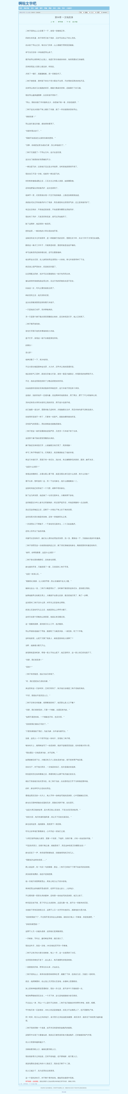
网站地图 (64, 1092)
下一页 (68, 22)
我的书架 (26, 8)
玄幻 (32, 8)
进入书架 (74, 22)
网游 (50, 8)
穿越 (45, 8)
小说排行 (69, 8)
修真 (36, 8)
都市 (41, 8)
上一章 (52, 22)
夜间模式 (105, 12)
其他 (59, 8)
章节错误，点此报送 (32, 1081)
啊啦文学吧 (27, 3)
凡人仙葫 (28, 12)
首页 (20, 8)
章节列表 (60, 22)
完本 (63, 8)
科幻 (54, 8)
